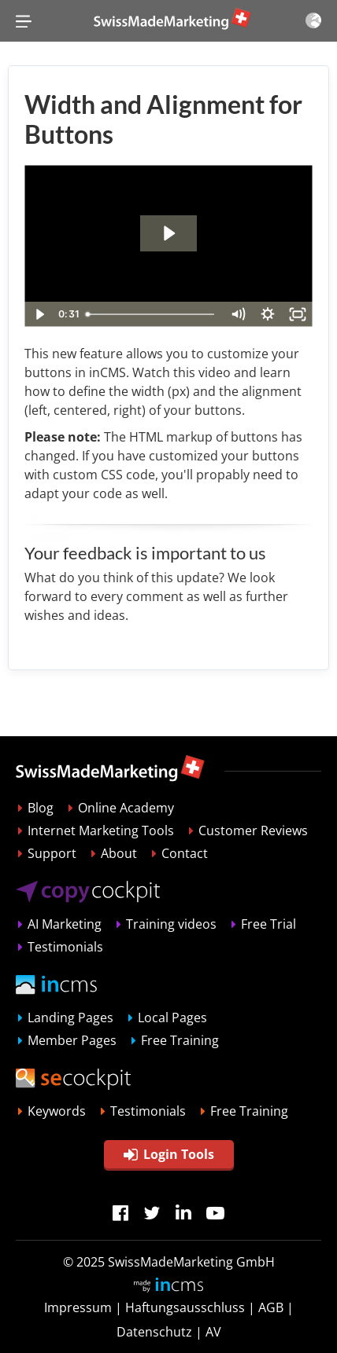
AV (213, 1331)
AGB (270, 1307)
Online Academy (126, 807)
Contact (184, 853)
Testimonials (65, 946)
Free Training (180, 1040)
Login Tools (169, 1154)
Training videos (171, 924)
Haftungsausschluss (185, 1307)
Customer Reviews (253, 830)
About (119, 853)
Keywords (57, 1111)
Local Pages (172, 1017)
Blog (41, 807)
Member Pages (72, 1040)
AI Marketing (65, 924)
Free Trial (268, 924)
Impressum (78, 1307)
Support (52, 853)
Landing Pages (70, 1017)
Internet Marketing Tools (101, 830)
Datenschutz (154, 1331)
